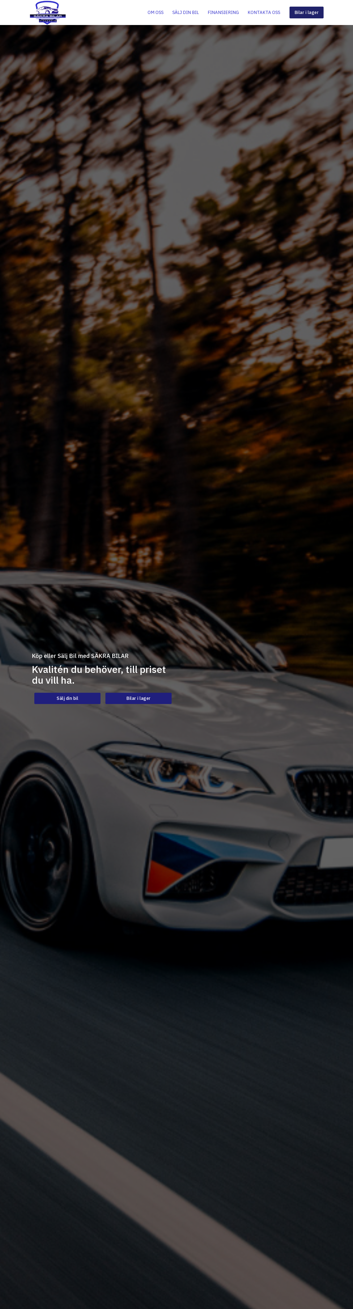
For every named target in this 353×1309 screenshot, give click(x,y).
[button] (67, 698)
